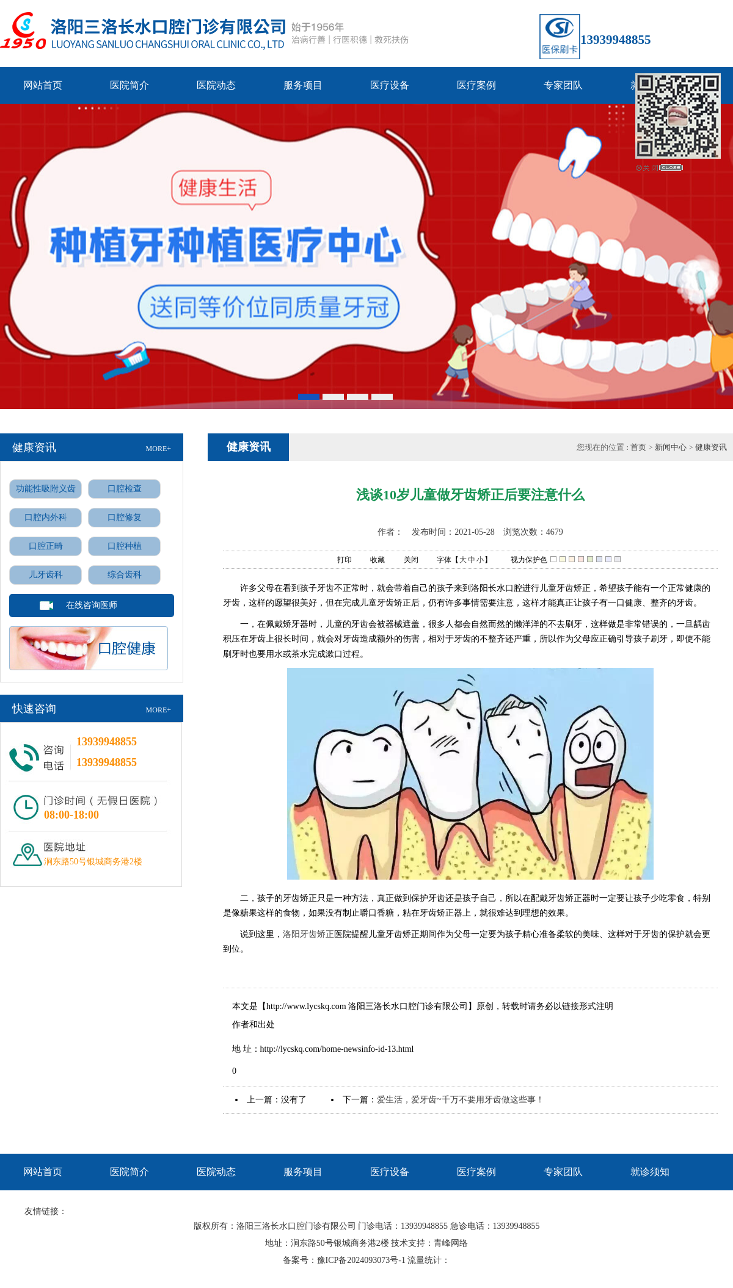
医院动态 (216, 85)
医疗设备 (389, 85)
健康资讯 (711, 447)
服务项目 (303, 85)
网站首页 (42, 85)
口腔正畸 (46, 546)
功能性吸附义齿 (46, 488)
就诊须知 (649, 1172)
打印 (338, 560)
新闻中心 (671, 447)
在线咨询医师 (91, 605)
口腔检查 (125, 488)
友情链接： (45, 1211)
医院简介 (129, 85)
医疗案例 (476, 85)
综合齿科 (125, 574)
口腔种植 (125, 546)
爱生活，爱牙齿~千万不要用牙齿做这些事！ (460, 1099)
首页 (639, 447)
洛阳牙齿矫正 (308, 934)
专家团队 (563, 85)
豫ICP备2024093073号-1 (361, 1260)
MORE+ (158, 448)
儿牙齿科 (46, 574)
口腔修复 (125, 517)
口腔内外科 (45, 517)
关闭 (404, 560)
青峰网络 (451, 1243)
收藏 (371, 560)
